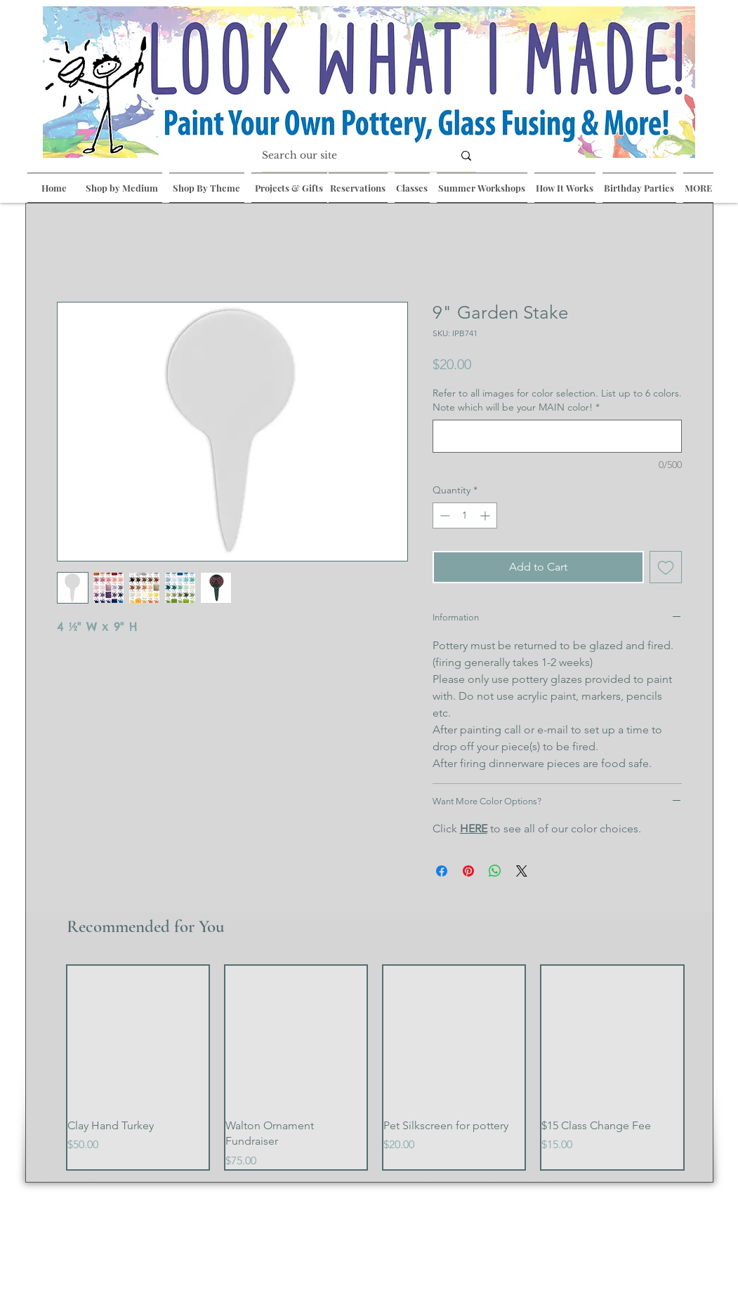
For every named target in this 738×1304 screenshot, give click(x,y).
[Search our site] (347, 155)
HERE (473, 828)
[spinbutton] (464, 515)
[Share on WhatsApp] (495, 871)
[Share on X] (521, 871)
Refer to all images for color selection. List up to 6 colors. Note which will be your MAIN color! (557, 400)
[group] (375, 1067)
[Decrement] (443, 515)
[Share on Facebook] (441, 871)
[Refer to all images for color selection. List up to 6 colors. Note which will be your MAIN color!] (557, 436)
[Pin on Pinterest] (468, 871)
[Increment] (486, 515)
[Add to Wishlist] (666, 567)
